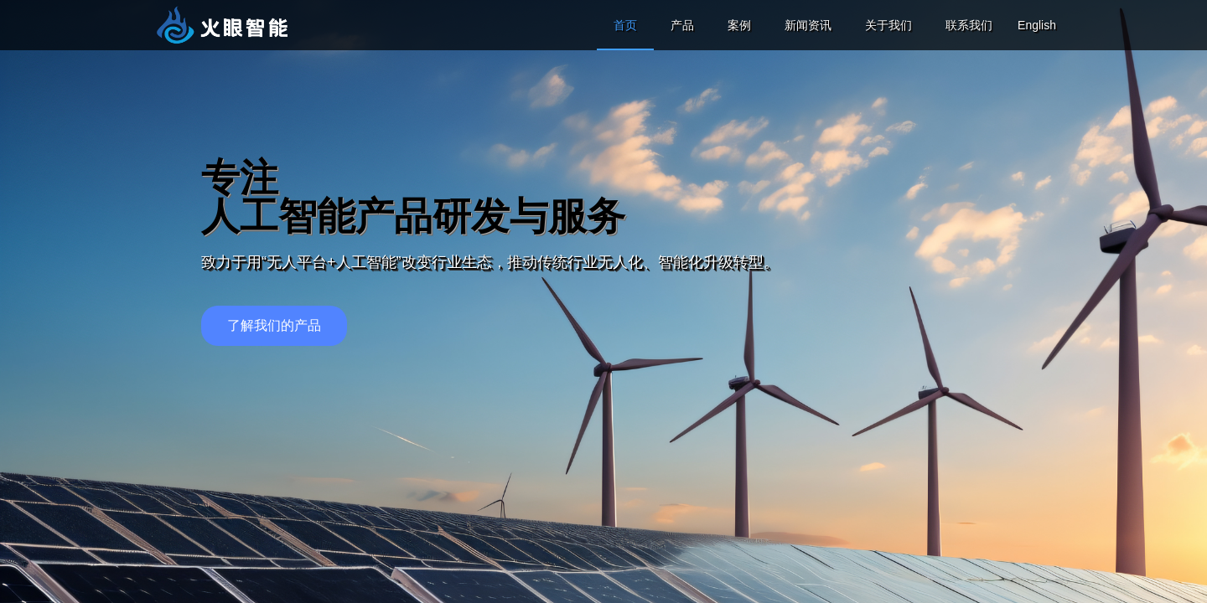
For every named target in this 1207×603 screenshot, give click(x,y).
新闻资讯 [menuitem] (808, 25)
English (1037, 25)
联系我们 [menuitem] (968, 25)
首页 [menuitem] (625, 25)
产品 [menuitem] (682, 25)
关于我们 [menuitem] (888, 25)
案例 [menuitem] (739, 25)
